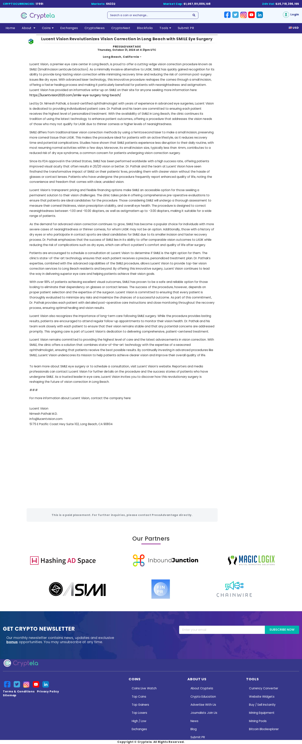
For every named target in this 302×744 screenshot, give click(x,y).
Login (291, 14)
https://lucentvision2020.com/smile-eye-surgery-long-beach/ (75, 95)
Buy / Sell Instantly (262, 705)
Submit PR (186, 28)
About (28, 28)
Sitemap (9, 695)
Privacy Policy (48, 691)
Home (10, 28)
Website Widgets (261, 697)
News (194, 721)
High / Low (139, 721)
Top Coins (139, 697)
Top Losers (139, 713)
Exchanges (69, 28)
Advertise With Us (203, 705)
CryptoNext (120, 28)
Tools (165, 28)
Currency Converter (263, 688)
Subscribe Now (281, 629)
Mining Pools (258, 721)
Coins (48, 28)
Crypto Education (203, 697)
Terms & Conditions (19, 691)
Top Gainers (140, 705)
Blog (193, 729)
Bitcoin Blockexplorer (264, 729)
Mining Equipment (261, 713)
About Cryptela (201, 688)
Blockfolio (145, 28)
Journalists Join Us (203, 713)
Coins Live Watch (144, 688)
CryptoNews (95, 28)
